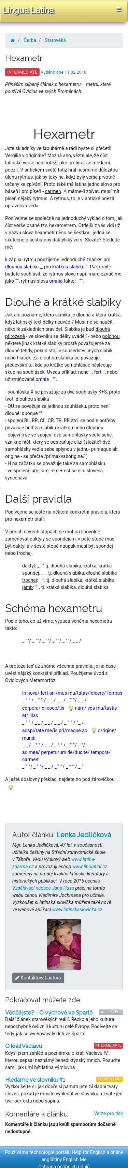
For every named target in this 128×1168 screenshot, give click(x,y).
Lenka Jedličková (83, 835)
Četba (30, 40)
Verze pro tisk (108, 1113)
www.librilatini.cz (89, 866)
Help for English (88, 1152)
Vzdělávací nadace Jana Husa (43, 888)
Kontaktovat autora (38, 977)
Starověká (55, 40)
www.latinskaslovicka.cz (77, 909)
